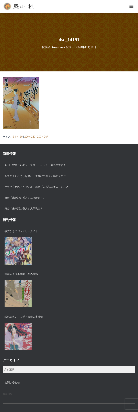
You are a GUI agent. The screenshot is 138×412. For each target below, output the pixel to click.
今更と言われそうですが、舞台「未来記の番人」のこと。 (38, 186)
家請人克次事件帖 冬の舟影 (21, 274)
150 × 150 (17, 136)
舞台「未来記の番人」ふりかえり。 (25, 197)
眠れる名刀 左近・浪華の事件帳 (24, 316)
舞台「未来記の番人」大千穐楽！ (24, 208)
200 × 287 (42, 136)
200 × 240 (29, 136)
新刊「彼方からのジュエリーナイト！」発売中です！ (35, 165)
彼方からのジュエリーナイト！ (22, 231)
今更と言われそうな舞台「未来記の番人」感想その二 (35, 176)
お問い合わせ (12, 382)
